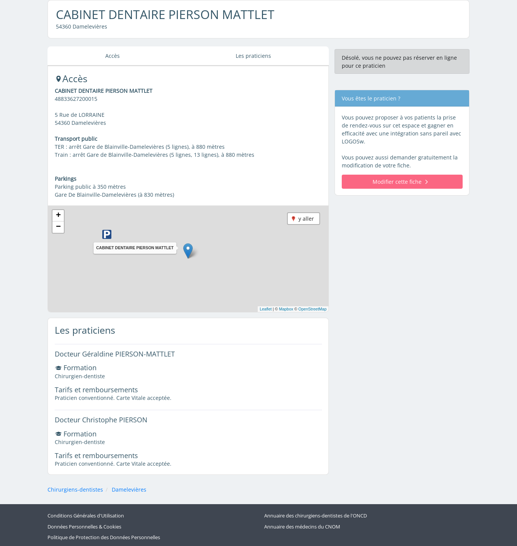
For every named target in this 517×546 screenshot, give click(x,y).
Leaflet (266, 309)
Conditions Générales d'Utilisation (86, 516)
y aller (306, 218)
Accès (112, 55)
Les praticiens (253, 55)
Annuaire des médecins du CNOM (302, 526)
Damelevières (129, 489)
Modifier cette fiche (400, 181)
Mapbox (286, 309)
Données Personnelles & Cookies (84, 526)
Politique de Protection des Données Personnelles (104, 537)
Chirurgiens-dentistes (75, 489)
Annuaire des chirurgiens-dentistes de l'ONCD (315, 516)
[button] (188, 251)
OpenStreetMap (312, 309)
